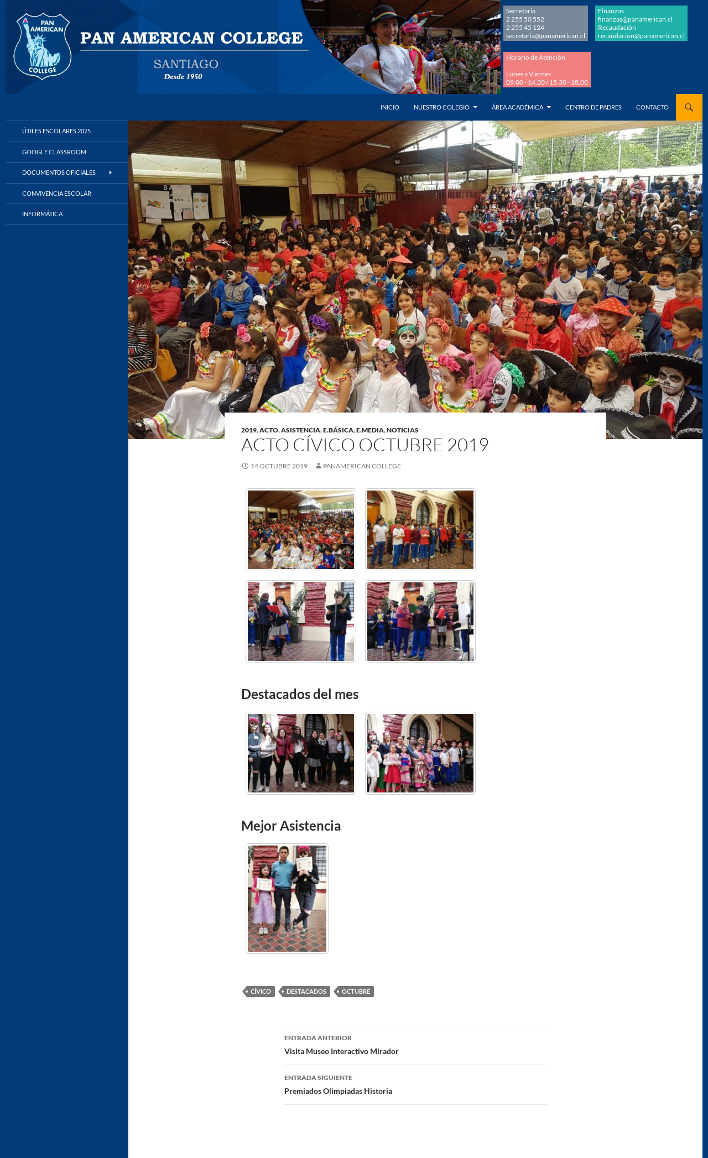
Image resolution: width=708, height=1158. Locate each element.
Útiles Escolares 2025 (56, 130)
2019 (249, 430)
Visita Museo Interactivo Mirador (415, 1043)
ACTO (268, 430)
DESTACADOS (306, 991)
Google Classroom (54, 151)
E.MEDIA (370, 430)
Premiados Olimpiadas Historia (415, 1083)
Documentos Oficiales (59, 172)
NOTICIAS (403, 430)
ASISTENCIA (300, 430)
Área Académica (517, 107)
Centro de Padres (593, 107)
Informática (42, 213)
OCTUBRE (356, 991)
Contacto (652, 107)
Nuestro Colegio (442, 107)
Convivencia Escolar (56, 193)
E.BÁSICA (338, 430)
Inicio (390, 107)
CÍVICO (261, 991)
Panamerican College (362, 466)
